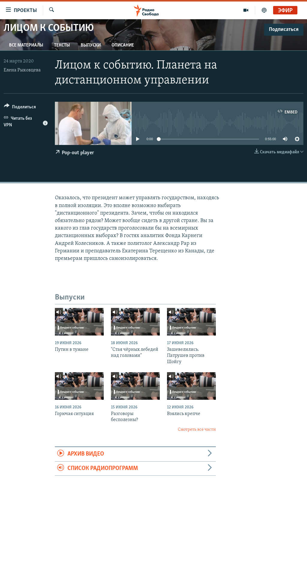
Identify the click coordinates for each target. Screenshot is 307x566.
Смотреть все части (197, 429)
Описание (123, 45)
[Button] (20, 108)
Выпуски (91, 45)
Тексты (62, 45)
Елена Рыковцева (22, 70)
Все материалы (26, 45)
